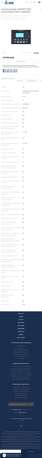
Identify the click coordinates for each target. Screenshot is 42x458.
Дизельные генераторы (21, 363)
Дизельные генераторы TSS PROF (21, 370)
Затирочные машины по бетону (21, 354)
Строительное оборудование (21, 342)
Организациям (31, 80)
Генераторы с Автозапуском (21, 391)
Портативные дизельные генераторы (21, 366)
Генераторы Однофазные (21, 393)
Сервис (21, 334)
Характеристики (7, 80)
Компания (21, 328)
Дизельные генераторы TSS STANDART (21, 372)
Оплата (21, 319)
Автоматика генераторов (21, 397)
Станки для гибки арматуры (21, 352)
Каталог (21, 313)
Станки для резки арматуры (21, 356)
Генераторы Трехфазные (21, 395)
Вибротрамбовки (21, 345)
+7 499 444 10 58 (16, 409)
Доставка (21, 325)
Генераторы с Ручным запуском (21, 389)
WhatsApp (21, 426)
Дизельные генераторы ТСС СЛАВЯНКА (21, 374)
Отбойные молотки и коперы (21, 350)
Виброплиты (21, 347)
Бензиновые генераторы (21, 384)
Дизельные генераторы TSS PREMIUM (21, 368)
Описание (20, 80)
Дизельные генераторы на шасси (21, 377)
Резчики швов (21, 358)
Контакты (21, 331)
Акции (21, 316)
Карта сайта (21, 337)
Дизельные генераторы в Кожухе (21, 379)
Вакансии (21, 322)
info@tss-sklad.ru (22, 412)
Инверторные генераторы (21, 387)
